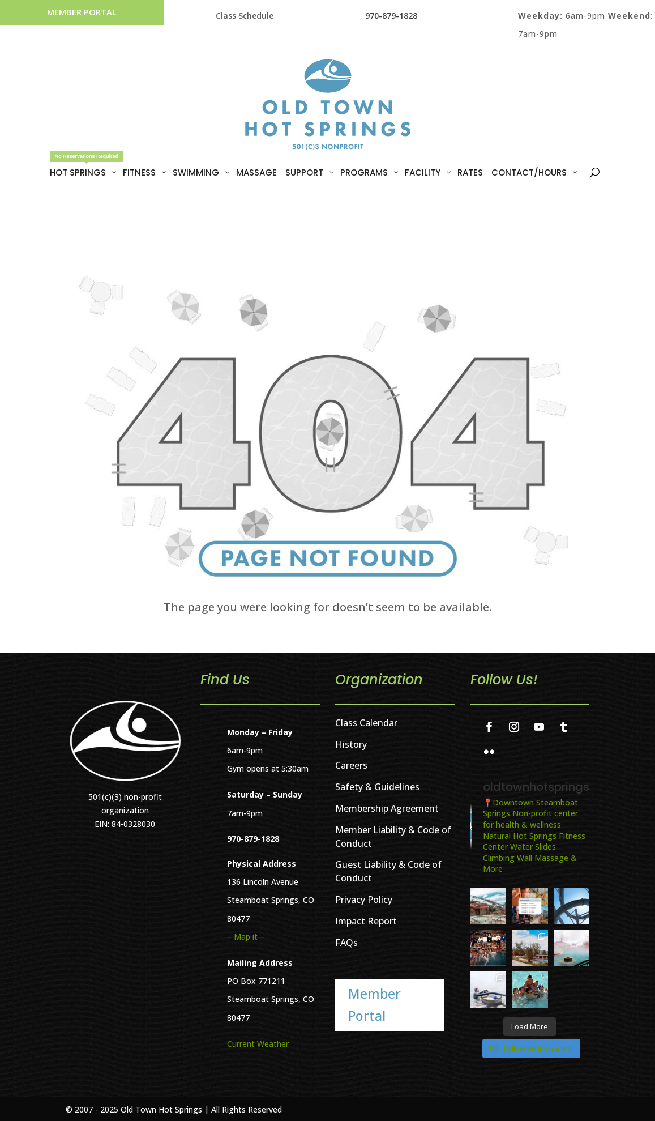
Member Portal (82, 12)
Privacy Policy (363, 899)
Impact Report (366, 921)
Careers (351, 765)
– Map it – (245, 936)
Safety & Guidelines (377, 787)
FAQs (346, 942)
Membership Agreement (387, 808)
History (351, 744)
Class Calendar (366, 723)
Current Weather (258, 1043)
